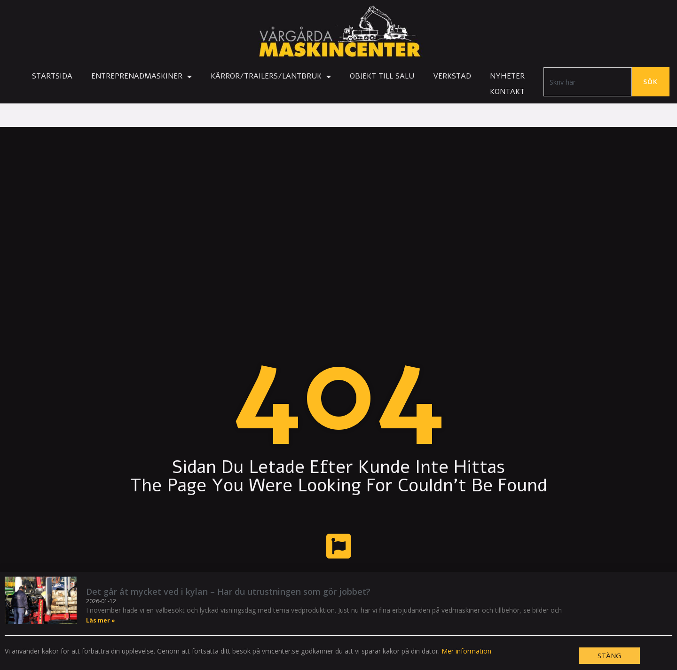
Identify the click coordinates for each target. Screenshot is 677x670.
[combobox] (587, 81)
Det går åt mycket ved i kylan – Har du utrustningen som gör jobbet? (228, 591)
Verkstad (452, 76)
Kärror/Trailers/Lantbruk (271, 76)
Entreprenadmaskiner (141, 76)
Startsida (52, 76)
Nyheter (507, 76)
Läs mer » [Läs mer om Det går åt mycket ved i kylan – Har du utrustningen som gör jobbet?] (100, 620)
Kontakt (507, 92)
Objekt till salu (382, 76)
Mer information (466, 650)
